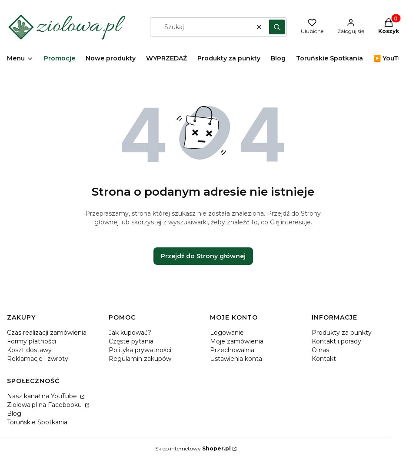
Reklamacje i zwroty (37, 359)
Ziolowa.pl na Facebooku (45, 405)
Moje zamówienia (236, 341)
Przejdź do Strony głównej (203, 256)
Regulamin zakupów (140, 359)
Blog (14, 413)
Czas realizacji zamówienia (47, 333)
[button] (277, 27)
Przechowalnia (232, 350)
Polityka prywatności (140, 350)
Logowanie (227, 333)
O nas (320, 350)
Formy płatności (31, 341)
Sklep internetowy (193, 448)
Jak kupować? (130, 333)
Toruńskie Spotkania (37, 422)
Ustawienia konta (236, 359)
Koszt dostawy (29, 350)
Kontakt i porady (336, 341)
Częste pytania (131, 341)
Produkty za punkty (342, 333)
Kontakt (324, 359)
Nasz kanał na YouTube (43, 396)
